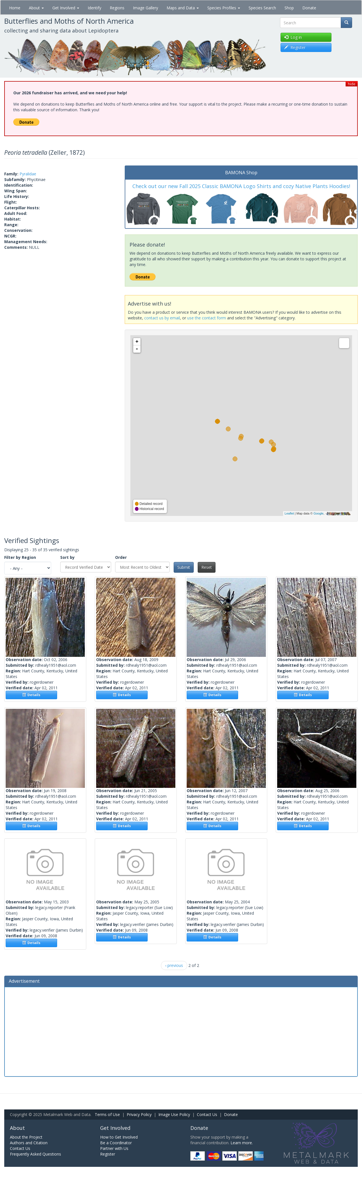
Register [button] (294, 47)
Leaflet (289, 513)
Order (121, 557)
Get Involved (65, 7)
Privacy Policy (139, 1114)
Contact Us (207, 1114)
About (36, 7)
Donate (309, 7)
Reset (206, 567)
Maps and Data (183, 7)
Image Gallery (145, 7)
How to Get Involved (119, 1137)
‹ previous (174, 965)
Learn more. (241, 1142)
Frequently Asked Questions (35, 1154)
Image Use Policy (174, 1114)
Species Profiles (223, 7)
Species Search (262, 7)
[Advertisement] (181, 1031)
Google (318, 513)
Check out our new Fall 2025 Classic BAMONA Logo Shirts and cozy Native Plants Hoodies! (241, 186)
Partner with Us (114, 1148)
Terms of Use (107, 1114)
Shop (289, 7)
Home (14, 7)
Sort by (67, 557)
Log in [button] (293, 37)
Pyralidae (28, 173)
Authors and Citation (29, 1142)
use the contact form (206, 318)
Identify (94, 7)
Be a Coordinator (116, 1142)
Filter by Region (20, 557)
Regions (117, 7)
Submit (183, 567)
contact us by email (162, 318)
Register (107, 1154)
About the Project (26, 1137)
